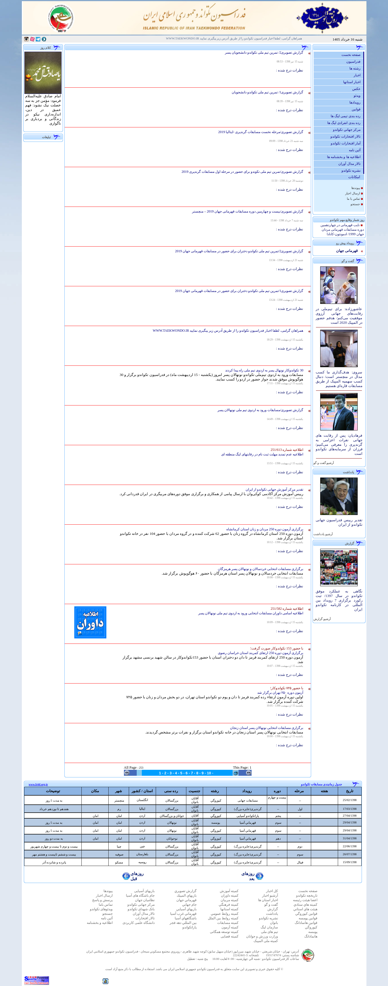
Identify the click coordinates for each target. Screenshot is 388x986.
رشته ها (356, 68)
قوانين (357, 109)
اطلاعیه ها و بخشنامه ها (345, 157)
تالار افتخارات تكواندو (346, 136)
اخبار (358, 75)
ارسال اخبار (352, 193)
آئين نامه (356, 150)
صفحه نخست (352, 55)
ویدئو (358, 96)
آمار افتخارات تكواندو (347, 143)
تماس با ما (353, 198)
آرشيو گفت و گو (323, 462)
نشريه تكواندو (352, 171)
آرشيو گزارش (322, 619)
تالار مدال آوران (350, 164)
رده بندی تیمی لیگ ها (347, 116)
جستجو (355, 204)
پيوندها (355, 188)
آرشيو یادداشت (323, 534)
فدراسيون (354, 62)
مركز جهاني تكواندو (348, 130)
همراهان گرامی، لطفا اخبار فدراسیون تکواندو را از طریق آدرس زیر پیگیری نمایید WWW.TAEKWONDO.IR (234, 38)
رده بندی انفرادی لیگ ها (345, 123)
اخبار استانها (353, 82)
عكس (357, 89)
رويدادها (356, 102)
